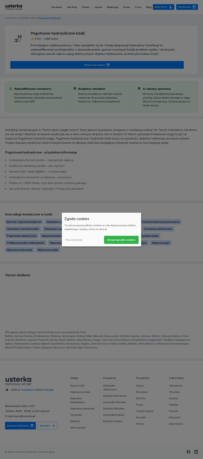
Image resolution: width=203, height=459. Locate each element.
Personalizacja (73, 239)
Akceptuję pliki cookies (121, 239)
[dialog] (101, 229)
